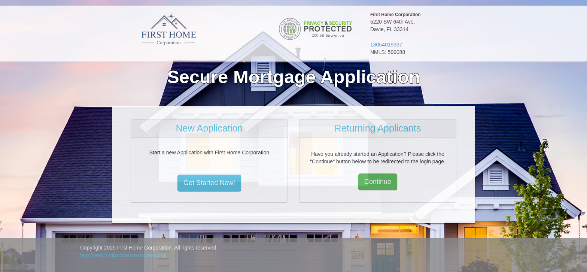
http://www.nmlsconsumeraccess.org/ (123, 255)
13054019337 (386, 45)
